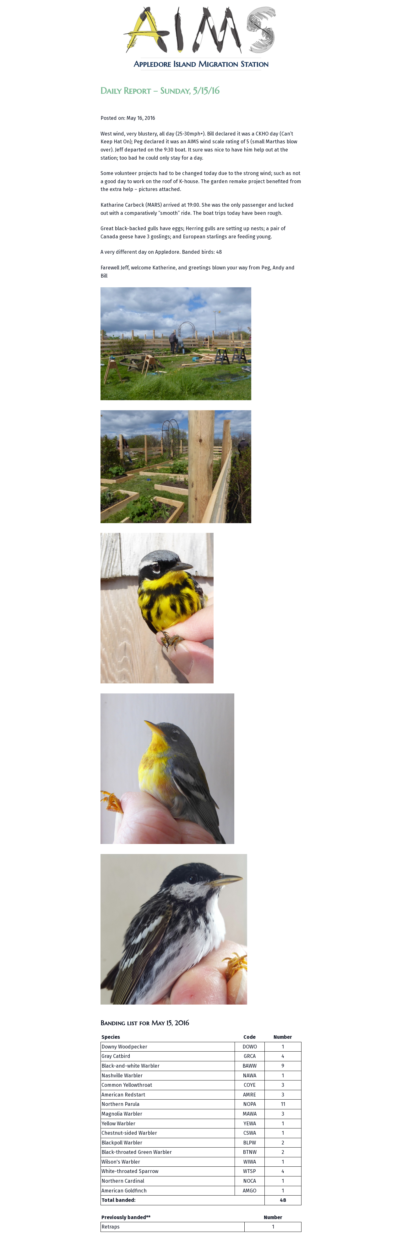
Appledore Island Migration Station (201, 64)
